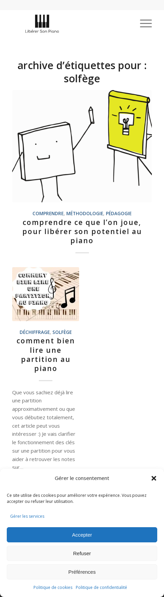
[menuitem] (142, 23)
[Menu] (142, 23)
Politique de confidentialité (101, 587)
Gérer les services (27, 516)
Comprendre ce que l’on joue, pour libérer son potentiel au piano (82, 232)
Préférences (82, 572)
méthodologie (84, 213)
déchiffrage (35, 332)
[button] (153, 478)
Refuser (82, 553)
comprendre (48, 213)
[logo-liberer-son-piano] (68, 23)
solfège (62, 332)
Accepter (82, 535)
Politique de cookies (52, 587)
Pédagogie (119, 213)
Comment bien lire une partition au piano (46, 354)
